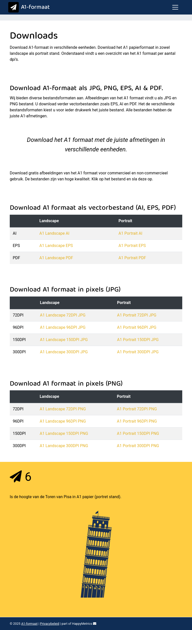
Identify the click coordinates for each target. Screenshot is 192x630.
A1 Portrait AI (130, 233)
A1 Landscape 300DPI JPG (64, 352)
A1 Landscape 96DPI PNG (63, 421)
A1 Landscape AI (55, 233)
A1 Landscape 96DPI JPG (63, 327)
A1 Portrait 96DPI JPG (136, 327)
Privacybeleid (49, 623)
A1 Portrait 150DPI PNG (138, 433)
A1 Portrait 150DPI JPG (137, 339)
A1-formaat (28, 7)
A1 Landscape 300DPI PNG (64, 445)
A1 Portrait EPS (132, 245)
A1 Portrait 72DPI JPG (136, 315)
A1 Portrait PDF (132, 257)
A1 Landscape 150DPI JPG (64, 339)
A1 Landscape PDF (56, 257)
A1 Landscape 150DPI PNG (64, 433)
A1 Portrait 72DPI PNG (137, 409)
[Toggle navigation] (175, 7)
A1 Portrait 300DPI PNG (138, 445)
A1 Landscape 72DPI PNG (63, 409)
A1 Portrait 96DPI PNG (137, 421)
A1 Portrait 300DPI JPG (137, 352)
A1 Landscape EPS (56, 245)
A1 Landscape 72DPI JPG (63, 315)
